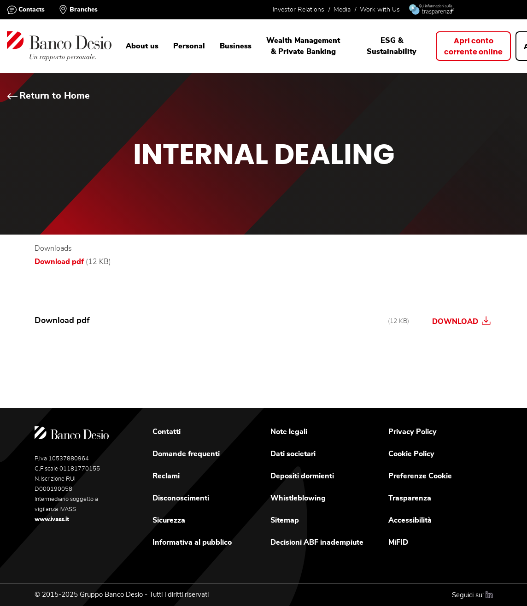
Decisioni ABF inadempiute (316, 542)
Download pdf (59, 261)
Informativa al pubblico (192, 542)
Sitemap (284, 520)
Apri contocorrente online (473, 46)
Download (461, 320)
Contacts (31, 9)
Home (17, 93)
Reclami (166, 476)
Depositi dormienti (302, 476)
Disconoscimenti (180, 498)
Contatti (166, 431)
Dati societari (293, 454)
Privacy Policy (412, 431)
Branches (84, 9)
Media (342, 9)
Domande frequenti (186, 454)
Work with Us (380, 9)
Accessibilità (410, 520)
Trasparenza (409, 498)
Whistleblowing (298, 498)
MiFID (398, 542)
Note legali (288, 431)
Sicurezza (168, 520)
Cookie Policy (411, 454)
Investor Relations (298, 9)
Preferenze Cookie (420, 476)
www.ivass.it (52, 519)
